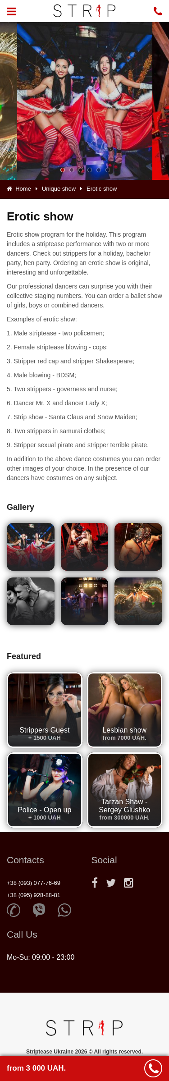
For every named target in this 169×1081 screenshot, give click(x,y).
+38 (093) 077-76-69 (33, 882)
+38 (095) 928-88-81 (33, 895)
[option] (84, 101)
